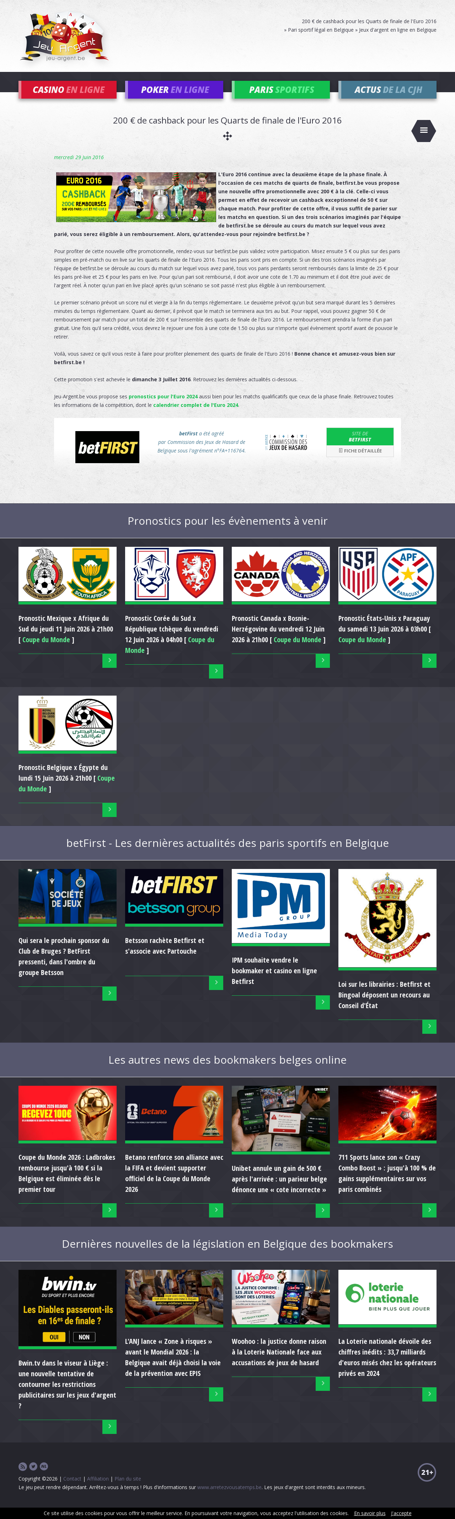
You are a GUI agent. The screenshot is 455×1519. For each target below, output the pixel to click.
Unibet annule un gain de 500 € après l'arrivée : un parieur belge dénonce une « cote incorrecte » (279, 1189)
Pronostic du (171, 639)
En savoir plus (370, 1513)
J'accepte (401, 1513)
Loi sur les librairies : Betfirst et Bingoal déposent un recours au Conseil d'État (384, 1005)
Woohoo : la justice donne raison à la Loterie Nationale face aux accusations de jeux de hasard (279, 1362)
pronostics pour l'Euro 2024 (163, 406)
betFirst (360, 446)
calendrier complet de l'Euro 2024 (195, 415)
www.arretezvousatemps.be (229, 1497)
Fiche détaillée (360, 461)
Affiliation (98, 1489)
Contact (72, 1489)
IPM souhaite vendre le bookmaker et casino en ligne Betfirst (274, 981)
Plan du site (127, 1489)
